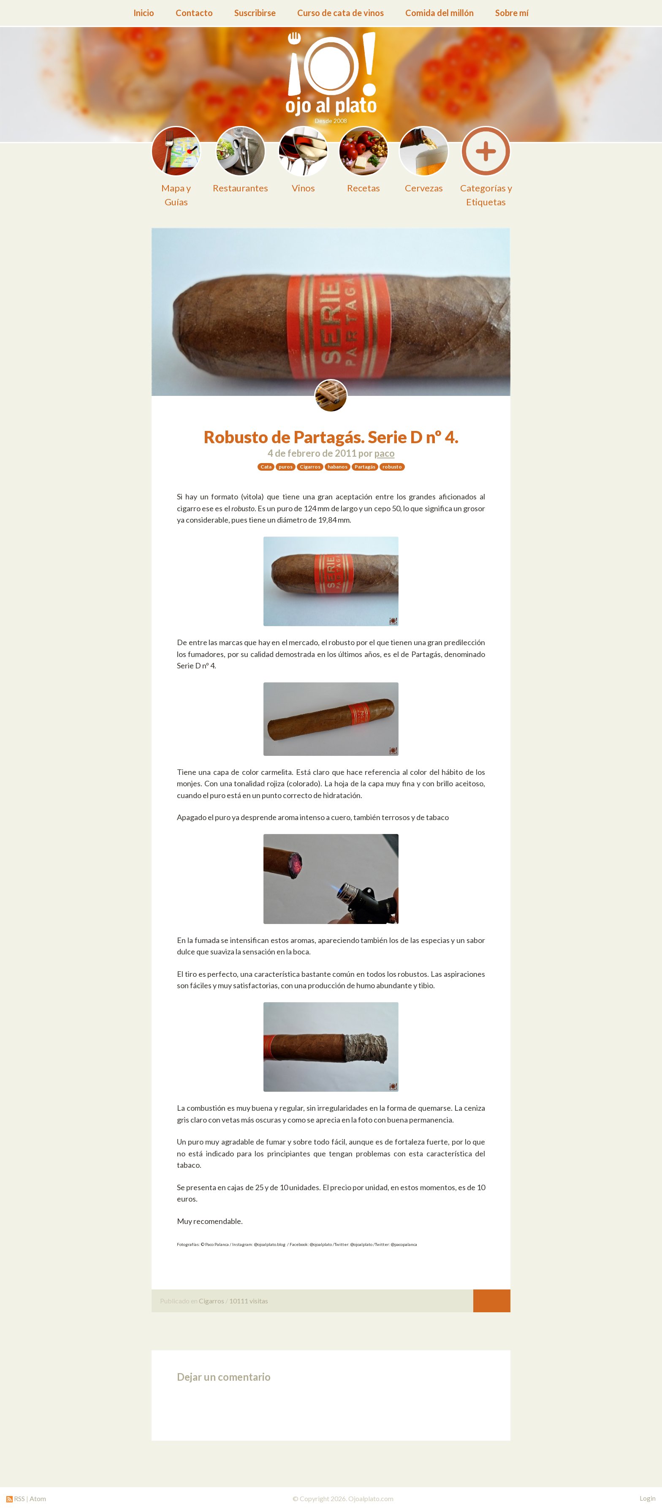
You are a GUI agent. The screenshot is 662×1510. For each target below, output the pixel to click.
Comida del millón (439, 13)
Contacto (194, 13)
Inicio (143, 13)
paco (384, 453)
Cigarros (211, 1301)
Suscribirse (255, 13)
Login (648, 1498)
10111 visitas (248, 1301)
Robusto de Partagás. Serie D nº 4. (331, 437)
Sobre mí (512, 13)
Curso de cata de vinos (340, 13)
